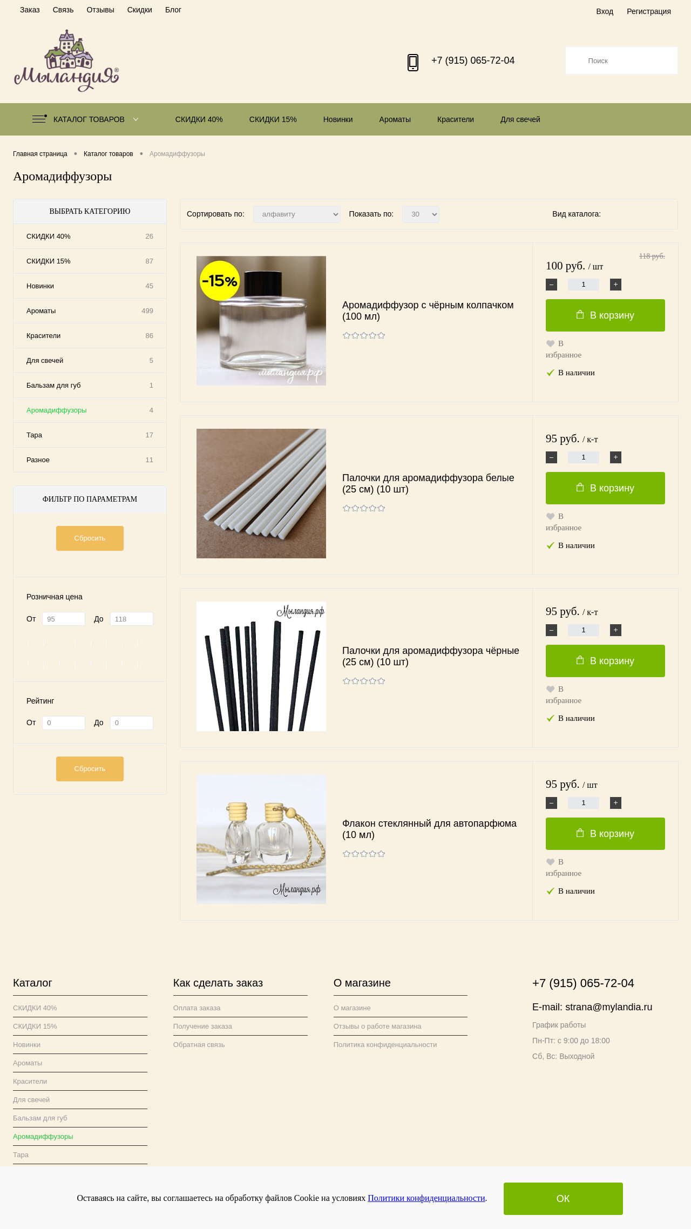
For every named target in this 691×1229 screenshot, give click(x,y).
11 (149, 460)
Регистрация (649, 11)
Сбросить (90, 538)
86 (149, 336)
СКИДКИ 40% (199, 119)
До (98, 618)
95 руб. (572, 439)
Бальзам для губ (53, 385)
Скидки (139, 9)
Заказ (30, 9)
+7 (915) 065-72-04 (473, 60)
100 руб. (605, 266)
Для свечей (520, 119)
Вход (604, 11)
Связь (63, 9)
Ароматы (395, 119)
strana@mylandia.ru (608, 1007)
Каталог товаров (88, 119)
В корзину (605, 315)
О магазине (352, 1008)
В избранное (563, 349)
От (31, 618)
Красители (455, 119)
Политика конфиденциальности (385, 1045)
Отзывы (100, 9)
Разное (38, 460)
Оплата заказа (197, 1008)
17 (149, 435)
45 (149, 286)
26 (149, 236)
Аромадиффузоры (56, 410)
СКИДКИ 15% (273, 119)
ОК (563, 1198)
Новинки (338, 119)
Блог (173, 9)
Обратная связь (199, 1045)
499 (147, 311)
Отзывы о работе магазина (378, 1026)
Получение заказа (202, 1026)
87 (149, 261)
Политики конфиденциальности (426, 1198)
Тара (34, 435)
